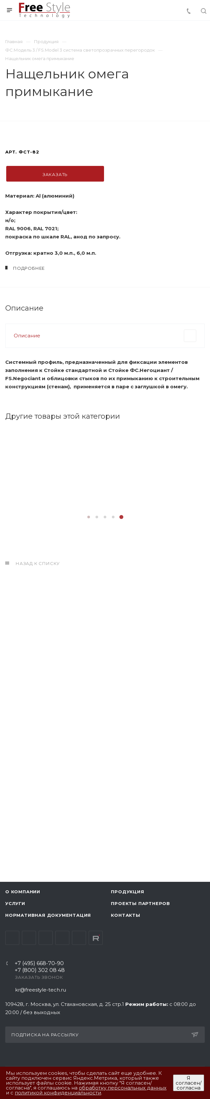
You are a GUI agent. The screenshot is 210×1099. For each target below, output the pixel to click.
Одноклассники (62, 938)
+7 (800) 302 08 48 (40, 970)
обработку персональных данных (122, 1088)
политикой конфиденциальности (58, 1093)
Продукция (127, 891)
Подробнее (54, 760)
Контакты (125, 915)
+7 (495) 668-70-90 (39, 963)
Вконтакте (12, 938)
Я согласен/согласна (188, 1083)
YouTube (46, 938)
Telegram (29, 938)
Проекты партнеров (140, 903)
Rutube (96, 938)
